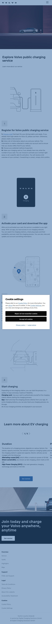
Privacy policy (20, 325)
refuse (10, 305)
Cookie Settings (35, 305)
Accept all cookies (26, 319)
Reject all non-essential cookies (26, 313)
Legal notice (32, 325)
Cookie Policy (22, 303)
